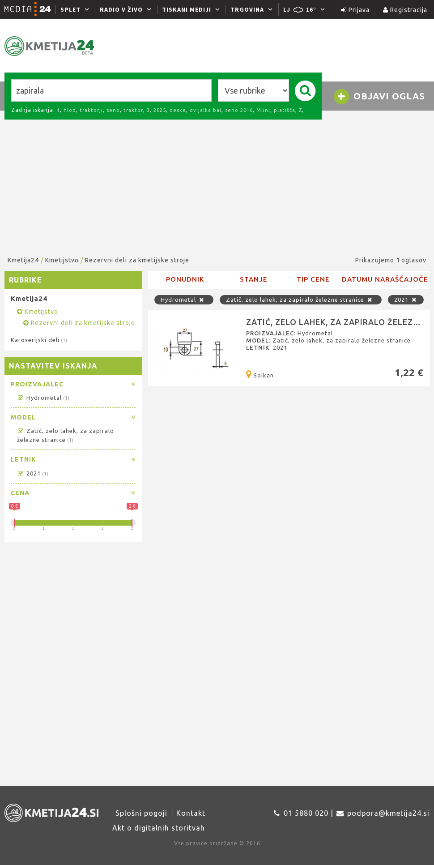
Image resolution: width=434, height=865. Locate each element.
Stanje (254, 279)
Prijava (355, 9)
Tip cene (313, 279)
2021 (32, 473)
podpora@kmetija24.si (388, 813)
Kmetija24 (23, 260)
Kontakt (190, 813)
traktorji (91, 110)
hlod (70, 110)
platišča (284, 110)
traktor (133, 110)
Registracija (405, 9)
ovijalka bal (205, 110)
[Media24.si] (29, 9)
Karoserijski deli (39, 340)
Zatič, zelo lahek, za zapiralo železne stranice (300, 299)
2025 (159, 110)
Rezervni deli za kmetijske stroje (137, 260)
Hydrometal (43, 397)
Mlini (263, 110)
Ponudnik (185, 279)
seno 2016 (239, 110)
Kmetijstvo (62, 260)
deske (178, 110)
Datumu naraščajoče (385, 279)
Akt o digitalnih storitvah (158, 828)
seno (113, 110)
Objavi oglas (379, 97)
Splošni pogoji (141, 813)
